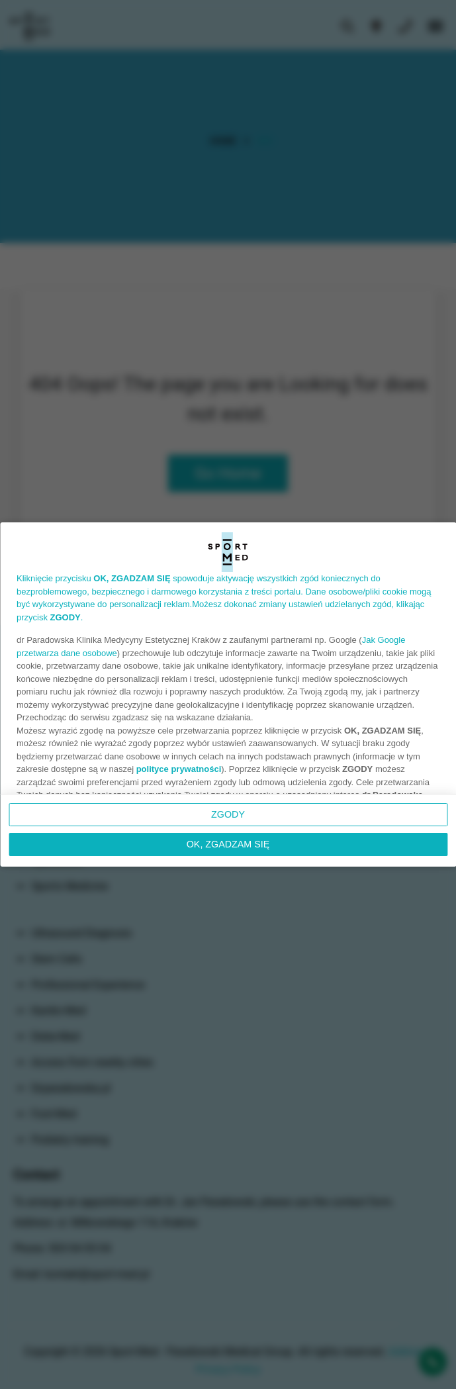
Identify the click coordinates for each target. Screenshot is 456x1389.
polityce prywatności (179, 769)
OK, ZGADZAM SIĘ (228, 844)
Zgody (228, 814)
